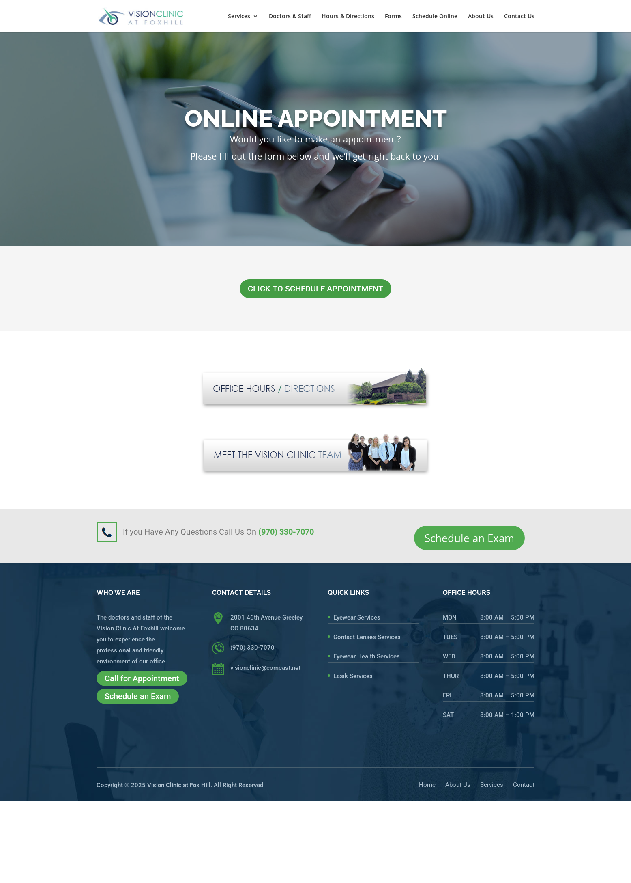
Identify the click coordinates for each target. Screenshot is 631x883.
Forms (393, 16)
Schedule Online (434, 16)
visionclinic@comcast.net (265, 667)
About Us (481, 16)
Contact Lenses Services (367, 637)
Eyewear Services (356, 617)
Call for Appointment (142, 678)
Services (239, 16)
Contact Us (519, 16)
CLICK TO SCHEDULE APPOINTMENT (315, 289)
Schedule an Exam (469, 538)
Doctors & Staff (290, 16)
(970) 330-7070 (252, 647)
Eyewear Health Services (366, 656)
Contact (523, 784)
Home (427, 784)
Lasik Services (353, 676)
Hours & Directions (348, 16)
